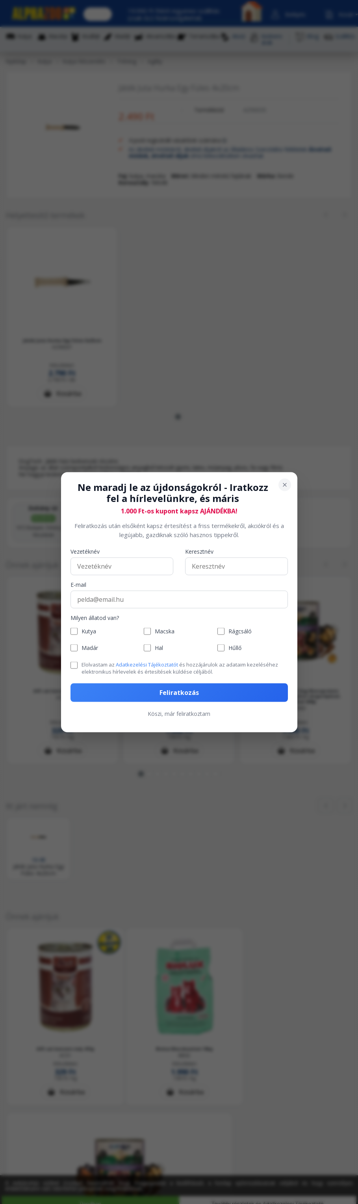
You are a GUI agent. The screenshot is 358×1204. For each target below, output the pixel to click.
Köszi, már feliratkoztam (179, 713)
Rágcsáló (240, 631)
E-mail (78, 585)
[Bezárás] (284, 484)
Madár (90, 647)
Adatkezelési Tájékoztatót (147, 664)
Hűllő (234, 647)
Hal (159, 647)
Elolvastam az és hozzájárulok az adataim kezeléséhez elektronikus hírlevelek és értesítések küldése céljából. (180, 668)
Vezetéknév (85, 552)
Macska (164, 631)
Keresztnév (199, 552)
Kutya (89, 631)
